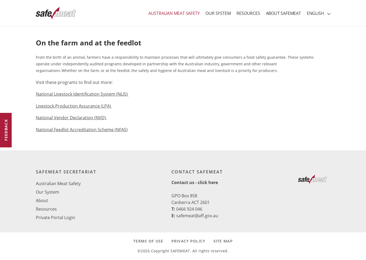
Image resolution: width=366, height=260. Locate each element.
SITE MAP (223, 241)
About (42, 200)
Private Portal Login (55, 217)
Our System (47, 192)
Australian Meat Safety (58, 183)
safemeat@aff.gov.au (197, 216)
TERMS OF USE (148, 241)
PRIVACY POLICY (188, 241)
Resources (46, 209)
